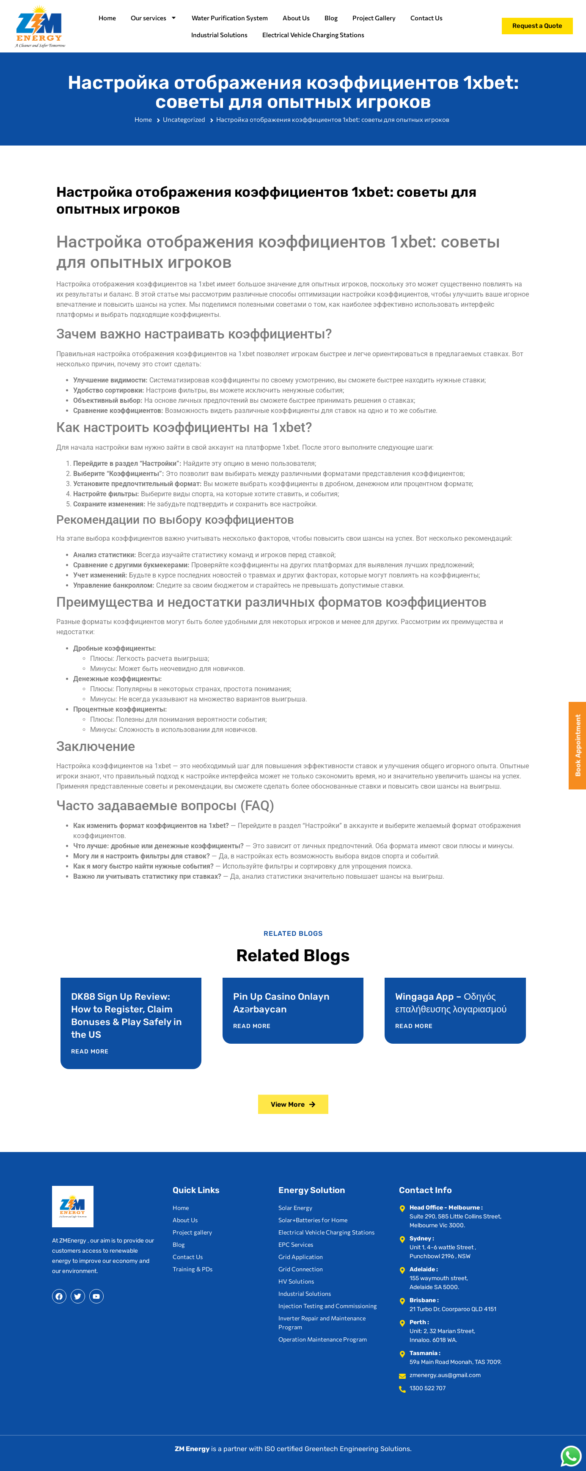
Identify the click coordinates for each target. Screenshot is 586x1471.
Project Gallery (374, 18)
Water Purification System (230, 18)
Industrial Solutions (219, 34)
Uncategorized (184, 121)
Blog (331, 18)
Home (107, 18)
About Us (296, 18)
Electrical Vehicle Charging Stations (313, 34)
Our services (154, 17)
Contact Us (426, 18)
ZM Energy (192, 1449)
